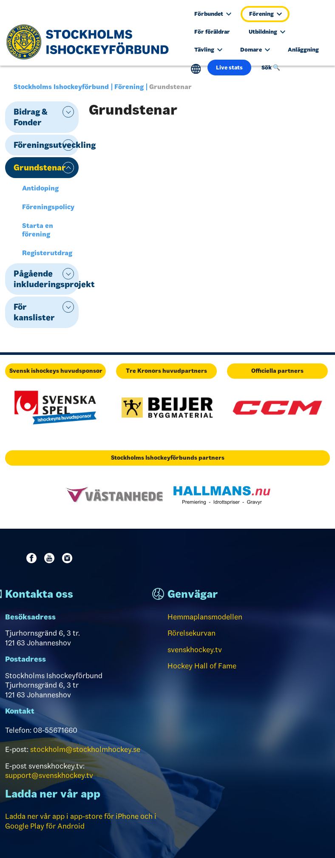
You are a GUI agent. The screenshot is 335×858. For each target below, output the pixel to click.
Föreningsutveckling (46, 145)
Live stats (229, 67)
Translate (196, 69)
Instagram (69, 558)
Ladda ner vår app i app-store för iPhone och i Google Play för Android (80, 821)
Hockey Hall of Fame (202, 666)
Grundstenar (40, 167)
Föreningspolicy (48, 207)
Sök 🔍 (270, 67)
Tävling (208, 49)
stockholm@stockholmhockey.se (85, 749)
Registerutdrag (47, 253)
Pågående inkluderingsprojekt (46, 278)
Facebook (33, 558)
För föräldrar (212, 31)
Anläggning (303, 49)
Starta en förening (37, 230)
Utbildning (267, 31)
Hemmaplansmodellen (205, 617)
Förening (265, 13)
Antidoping (40, 188)
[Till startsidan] (90, 41)
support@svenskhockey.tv (49, 775)
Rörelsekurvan (192, 633)
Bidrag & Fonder (31, 117)
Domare (255, 49)
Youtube (51, 558)
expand (68, 112)
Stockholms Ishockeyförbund (61, 87)
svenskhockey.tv (195, 649)
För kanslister (34, 312)
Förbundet (212, 13)
